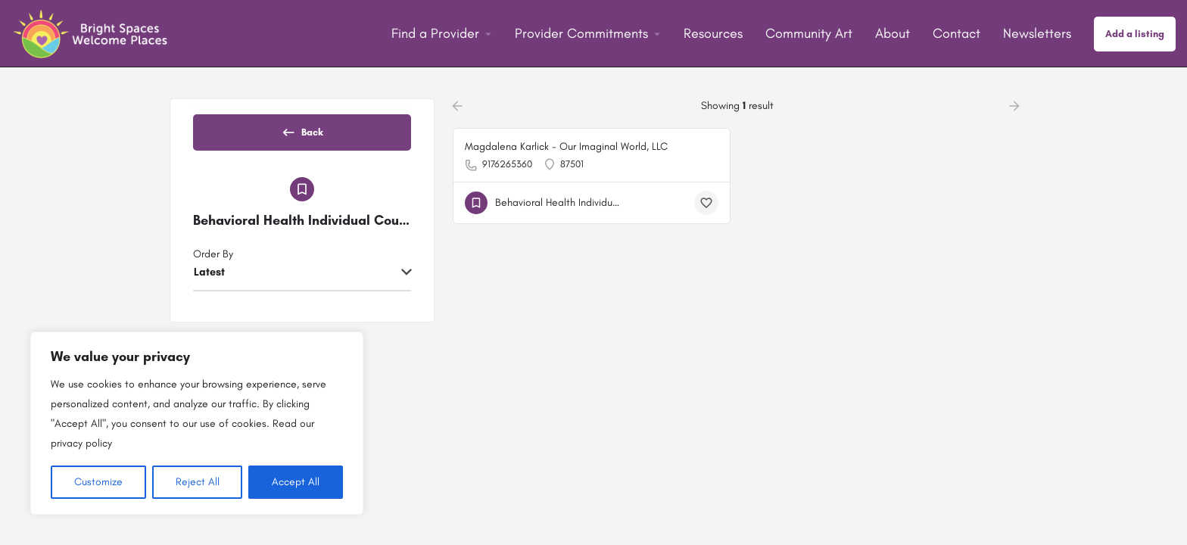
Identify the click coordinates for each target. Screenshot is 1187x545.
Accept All (295, 481)
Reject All (198, 481)
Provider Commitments (581, 33)
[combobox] (302, 286)
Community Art (808, 33)
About (892, 33)
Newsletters (1037, 33)
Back (302, 137)
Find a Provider (435, 33)
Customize (98, 481)
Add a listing (1134, 33)
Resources (713, 33)
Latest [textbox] (209, 285)
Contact (956, 33)
